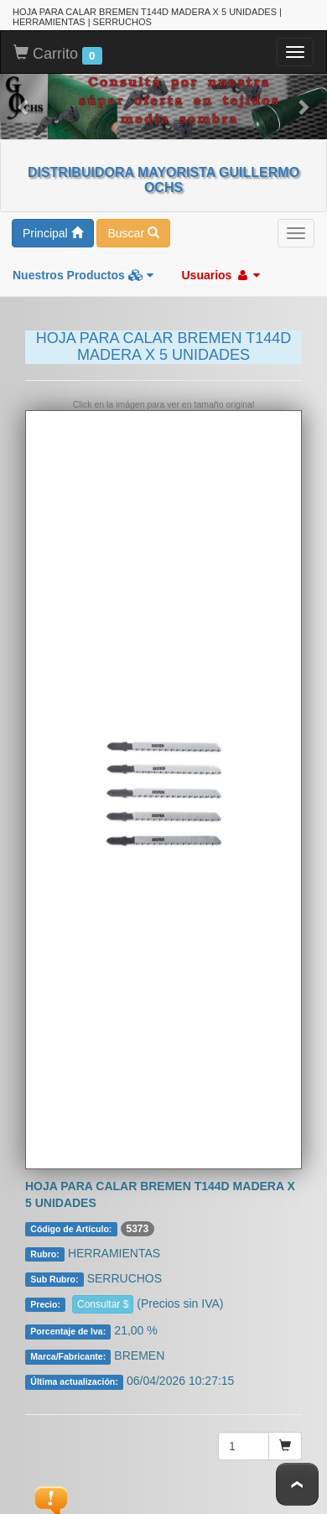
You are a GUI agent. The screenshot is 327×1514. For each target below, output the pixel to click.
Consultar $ (102, 1303)
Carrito (57, 54)
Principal (53, 232)
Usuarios (220, 274)
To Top (297, 1484)
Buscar (132, 232)
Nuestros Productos (83, 274)
